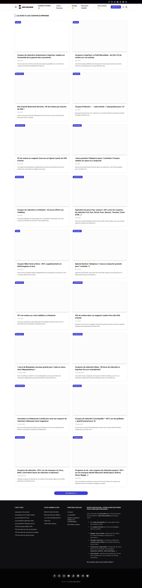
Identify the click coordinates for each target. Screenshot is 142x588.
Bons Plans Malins (75, 581)
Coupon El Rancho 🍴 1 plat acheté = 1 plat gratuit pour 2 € (99, 107)
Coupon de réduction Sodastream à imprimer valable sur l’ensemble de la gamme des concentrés (41, 56)
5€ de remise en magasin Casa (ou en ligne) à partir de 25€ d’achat (42, 159)
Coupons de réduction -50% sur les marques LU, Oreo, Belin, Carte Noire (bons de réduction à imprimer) (40, 471)
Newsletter (116, 7)
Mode (17, 231)
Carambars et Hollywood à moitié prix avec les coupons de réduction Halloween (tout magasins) (42, 420)
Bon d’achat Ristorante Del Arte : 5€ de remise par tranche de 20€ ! (41, 108)
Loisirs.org (47, 520)
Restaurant (19, 73)
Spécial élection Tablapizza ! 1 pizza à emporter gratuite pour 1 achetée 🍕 (98, 265)
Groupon (76, 73)
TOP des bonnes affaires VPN (24, 526)
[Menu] (16, 7)
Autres (18, 22)
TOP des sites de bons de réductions (26, 529)
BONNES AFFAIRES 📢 (44, 7)
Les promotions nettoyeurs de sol (25, 523)
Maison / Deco (20, 125)
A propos (70, 512)
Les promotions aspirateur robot (24, 520)
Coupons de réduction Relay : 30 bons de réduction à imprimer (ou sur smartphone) (97, 368)
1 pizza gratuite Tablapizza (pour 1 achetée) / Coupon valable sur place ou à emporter (97, 159)
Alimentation (78, 177)
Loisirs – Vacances (59, 7)
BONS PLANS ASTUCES (51, 512)
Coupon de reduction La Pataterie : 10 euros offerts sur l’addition (40, 211)
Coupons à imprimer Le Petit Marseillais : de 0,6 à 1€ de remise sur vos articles (98, 56)
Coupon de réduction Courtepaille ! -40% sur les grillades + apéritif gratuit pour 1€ (99, 420)
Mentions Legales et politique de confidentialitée (73, 519)
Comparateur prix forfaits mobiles (25, 515)
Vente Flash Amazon (50, 523)
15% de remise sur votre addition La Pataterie (36, 315)
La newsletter (71, 515)
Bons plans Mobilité (84, 7)
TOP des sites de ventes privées (24, 535)
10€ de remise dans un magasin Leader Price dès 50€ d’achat (97, 316)
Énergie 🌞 (74, 7)
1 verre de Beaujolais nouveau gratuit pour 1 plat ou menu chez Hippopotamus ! (41, 368)
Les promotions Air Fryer (22, 518)
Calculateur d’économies (22, 512)
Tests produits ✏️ (102, 7)
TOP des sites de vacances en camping (26, 532)
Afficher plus (71, 493)
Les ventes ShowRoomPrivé (52, 518)
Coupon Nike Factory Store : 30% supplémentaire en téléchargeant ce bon (39, 265)
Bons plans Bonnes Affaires (52, 515)
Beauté (76, 22)
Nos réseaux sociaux (73, 524)
